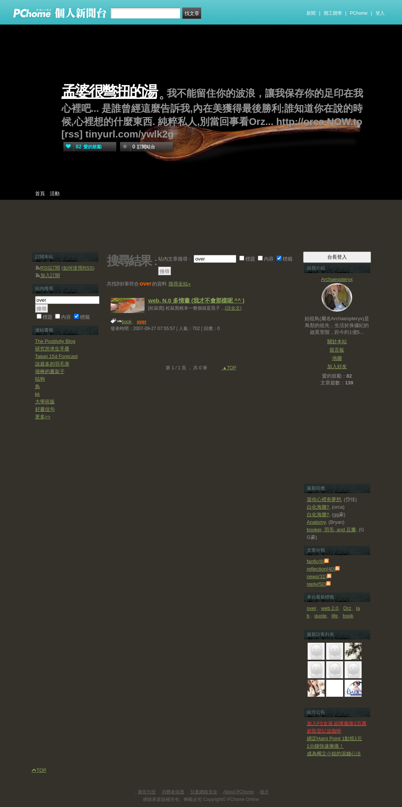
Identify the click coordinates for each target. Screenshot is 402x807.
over (311, 608)
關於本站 (337, 341)
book (127, 321)
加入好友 (337, 366)
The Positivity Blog (55, 341)
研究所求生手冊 (52, 349)
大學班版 (45, 401)
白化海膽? (318, 507)
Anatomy (316, 522)
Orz (347, 608)
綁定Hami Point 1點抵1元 (334, 738)
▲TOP (228, 367)
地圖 (337, 358)
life (334, 616)
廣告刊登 (147, 792)
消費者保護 (173, 792)
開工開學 (333, 13)
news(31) (317, 576)
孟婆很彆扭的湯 (109, 91)
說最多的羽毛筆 (52, 364)
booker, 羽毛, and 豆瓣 (331, 529)
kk (37, 394)
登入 (380, 13)
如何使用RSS (78, 268)
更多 (43, 417)
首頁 (40, 193)
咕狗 (40, 379)
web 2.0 (330, 608)
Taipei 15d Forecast (56, 356)
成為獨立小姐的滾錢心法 (334, 753)
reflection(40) (321, 569)
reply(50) (316, 584)
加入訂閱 (50, 275)
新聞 (311, 13)
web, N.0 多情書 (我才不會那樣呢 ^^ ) (196, 300)
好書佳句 (45, 409)
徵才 (264, 792)
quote (320, 616)
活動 (55, 193)
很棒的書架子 (50, 371)
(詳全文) (233, 308)
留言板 (337, 350)
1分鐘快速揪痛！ (325, 746)
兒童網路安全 (203, 792)
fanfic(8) (316, 561)
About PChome (238, 792)
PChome (359, 13)
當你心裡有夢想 (324, 499)
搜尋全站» (179, 284)
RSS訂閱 (50, 268)
